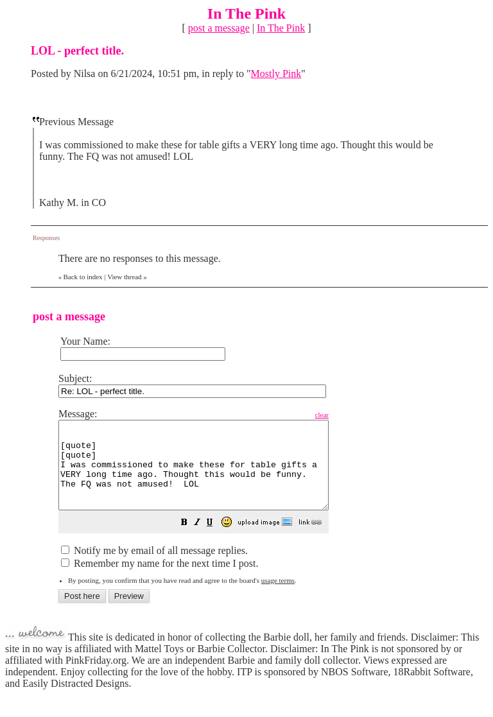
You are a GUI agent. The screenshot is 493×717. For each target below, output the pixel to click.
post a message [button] (219, 27)
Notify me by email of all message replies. (154, 567)
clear (354, 415)
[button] (216, 540)
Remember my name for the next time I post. (159, 580)
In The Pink (281, 27)
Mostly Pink (276, 73)
